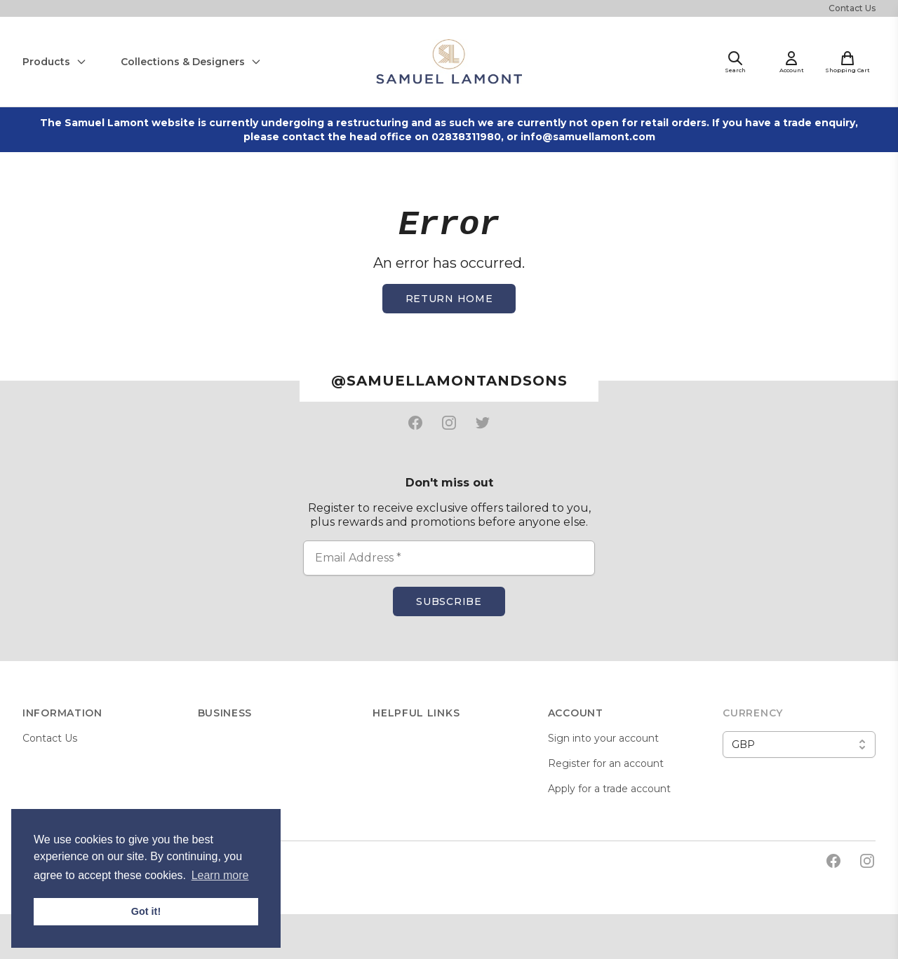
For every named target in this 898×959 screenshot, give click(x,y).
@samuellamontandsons (449, 380)
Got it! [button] (146, 911)
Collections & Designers (191, 61)
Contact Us (852, 8)
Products (54, 61)
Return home (449, 298)
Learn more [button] (220, 875)
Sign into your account (603, 738)
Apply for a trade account (609, 788)
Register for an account (606, 763)
